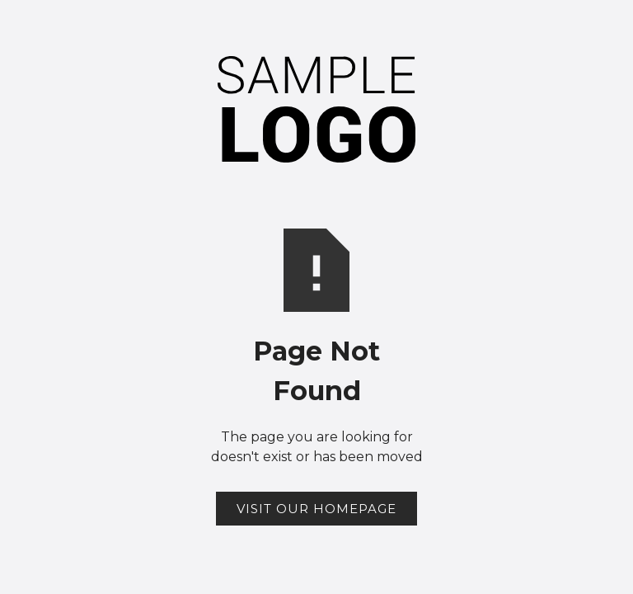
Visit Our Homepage (316, 508)
